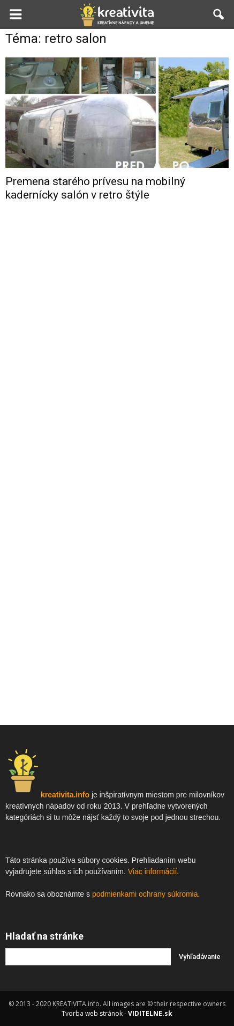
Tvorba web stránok (92, 1013)
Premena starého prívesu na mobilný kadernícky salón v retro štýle (95, 188)
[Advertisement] (117, 381)
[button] (219, 14)
